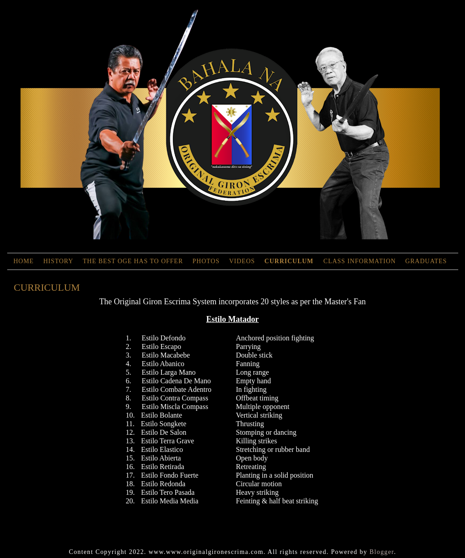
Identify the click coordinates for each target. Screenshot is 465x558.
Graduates (426, 261)
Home (24, 261)
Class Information (359, 261)
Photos (206, 261)
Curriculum (289, 261)
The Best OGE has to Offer (133, 261)
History (58, 261)
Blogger (381, 552)
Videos (242, 261)
